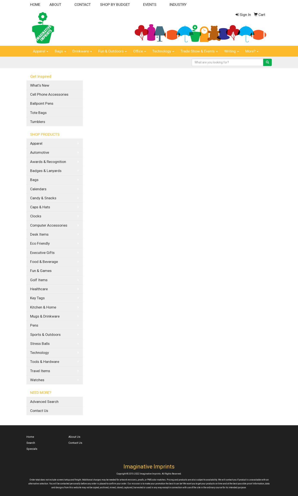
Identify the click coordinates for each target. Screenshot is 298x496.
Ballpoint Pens (41, 103)
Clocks (35, 216)
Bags (60, 51)
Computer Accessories (48, 225)
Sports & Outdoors (45, 334)
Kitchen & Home (43, 307)
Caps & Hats (40, 207)
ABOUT (55, 4)
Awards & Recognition (48, 162)
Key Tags (37, 298)
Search (30, 442)
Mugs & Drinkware (45, 316)
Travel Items (40, 371)
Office (139, 51)
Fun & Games (41, 271)
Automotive (39, 152)
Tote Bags (38, 113)
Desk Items (39, 234)
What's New (39, 85)
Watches (37, 380)
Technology (163, 51)
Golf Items (39, 280)
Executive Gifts (42, 252)
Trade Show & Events (199, 51)
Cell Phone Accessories (49, 94)
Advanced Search (44, 401)
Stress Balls (40, 343)
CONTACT (82, 4)
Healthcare (39, 289)
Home (30, 436)
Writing (231, 51)
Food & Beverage (44, 262)
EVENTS (149, 4)
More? (251, 51)
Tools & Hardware (44, 361)
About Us (74, 436)
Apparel (40, 51)
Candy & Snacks (43, 198)
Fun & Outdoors (112, 51)
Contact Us (39, 410)
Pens (34, 325)
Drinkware (82, 51)
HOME (35, 4)
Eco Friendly (40, 243)
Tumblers (37, 122)
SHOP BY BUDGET (115, 4)
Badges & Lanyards (46, 171)
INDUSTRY (178, 4)
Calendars (38, 189)
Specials (31, 448)
